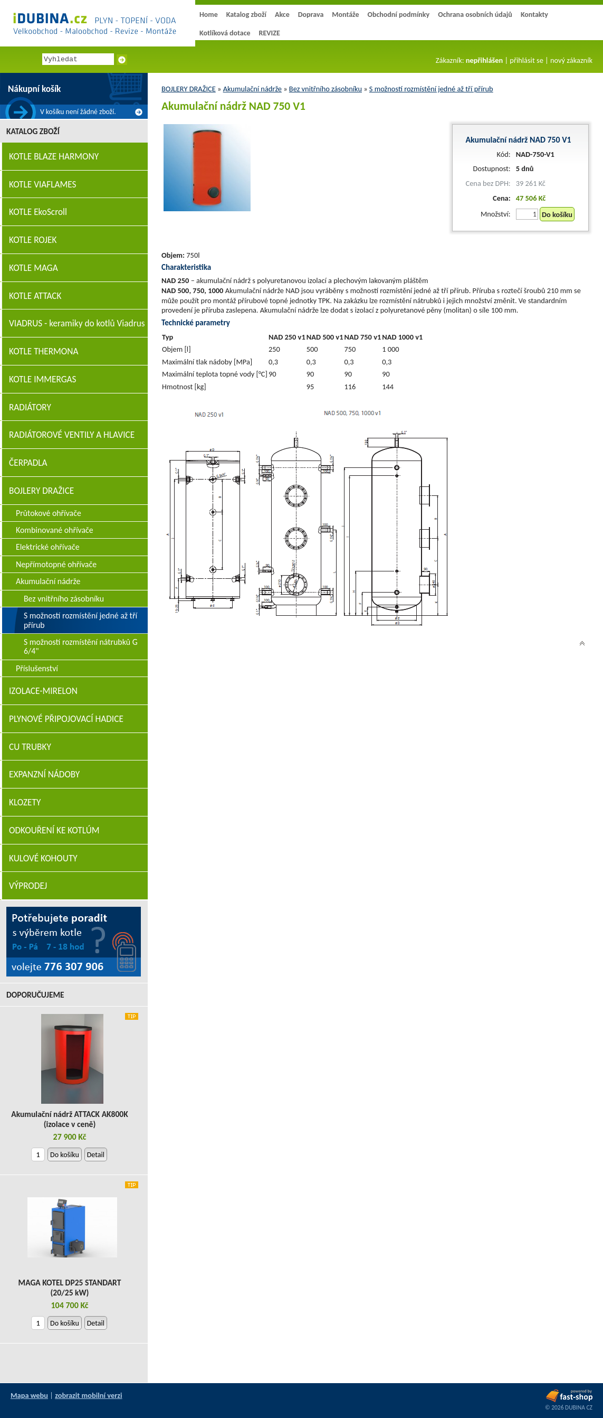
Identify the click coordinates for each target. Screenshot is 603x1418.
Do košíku (557, 214)
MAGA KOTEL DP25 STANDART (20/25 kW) (69, 1288)
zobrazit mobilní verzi (88, 1395)
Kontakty (534, 14)
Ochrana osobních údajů (475, 14)
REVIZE (269, 33)
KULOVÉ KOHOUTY (43, 858)
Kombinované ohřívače (54, 530)
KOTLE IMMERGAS (42, 379)
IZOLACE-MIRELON (43, 691)
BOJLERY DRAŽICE (188, 88)
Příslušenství (37, 668)
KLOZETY (25, 802)
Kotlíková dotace (225, 33)
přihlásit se (526, 60)
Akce (282, 14)
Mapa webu (29, 1395)
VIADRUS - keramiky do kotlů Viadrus (77, 323)
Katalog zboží (246, 14)
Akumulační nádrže (252, 88)
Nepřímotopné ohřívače (56, 564)
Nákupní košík (34, 89)
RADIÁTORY (30, 407)
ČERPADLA (28, 462)
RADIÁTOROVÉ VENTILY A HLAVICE (72, 434)
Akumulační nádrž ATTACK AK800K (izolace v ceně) (69, 1119)
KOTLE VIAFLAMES (42, 184)
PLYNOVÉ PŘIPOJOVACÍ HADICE (66, 719)
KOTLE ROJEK (32, 240)
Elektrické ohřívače (48, 547)
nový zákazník (571, 60)
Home (208, 14)
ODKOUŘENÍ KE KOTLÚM (54, 830)
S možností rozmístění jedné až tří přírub (431, 88)
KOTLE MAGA (33, 268)
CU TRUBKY (30, 747)
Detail (95, 1154)
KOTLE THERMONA (43, 351)
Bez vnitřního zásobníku (325, 88)
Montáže (345, 14)
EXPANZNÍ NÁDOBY (44, 774)
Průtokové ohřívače (48, 513)
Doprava (311, 14)
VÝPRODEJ (28, 885)
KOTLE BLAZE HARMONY (54, 156)
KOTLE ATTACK (35, 296)
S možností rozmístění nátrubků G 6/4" (81, 646)
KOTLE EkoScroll (38, 212)
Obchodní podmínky (398, 14)
